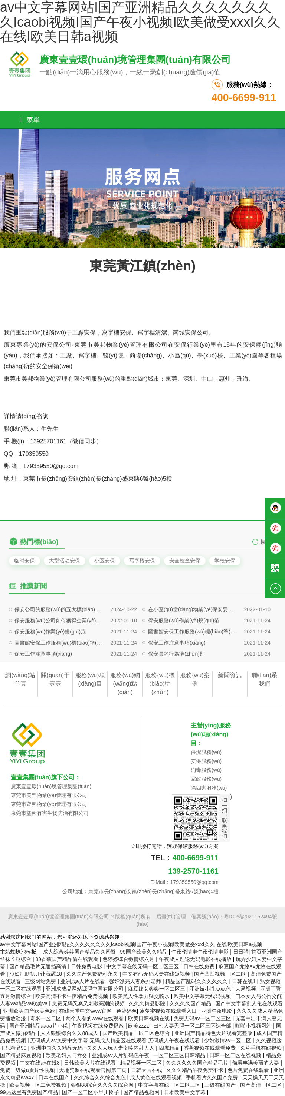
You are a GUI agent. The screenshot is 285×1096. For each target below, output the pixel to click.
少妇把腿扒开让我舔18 (36, 974)
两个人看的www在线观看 (95, 1018)
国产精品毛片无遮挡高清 (38, 966)
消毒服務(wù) (206, 770)
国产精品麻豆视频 (21, 1055)
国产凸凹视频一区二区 (221, 974)
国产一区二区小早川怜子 (91, 1092)
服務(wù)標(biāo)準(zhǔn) (159, 683)
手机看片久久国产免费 (212, 1077)
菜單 (30, 120)
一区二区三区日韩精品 (180, 1055)
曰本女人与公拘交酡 (259, 996)
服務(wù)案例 (194, 679)
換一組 (268, 548)
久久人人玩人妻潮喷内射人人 (121, 1048)
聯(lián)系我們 (264, 679)
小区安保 (104, 561)
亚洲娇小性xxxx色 (210, 989)
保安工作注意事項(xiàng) (177, 665)
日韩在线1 (244, 981)
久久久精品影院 (148, 1003)
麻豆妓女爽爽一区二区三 (157, 989)
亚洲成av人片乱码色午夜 (121, 1055)
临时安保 (24, 561)
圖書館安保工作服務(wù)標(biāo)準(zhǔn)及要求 (192, 654)
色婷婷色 (126, 1011)
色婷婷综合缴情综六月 (129, 959)
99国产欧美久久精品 (144, 952)
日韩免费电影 (87, 966)
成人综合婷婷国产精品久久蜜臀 (80, 952)
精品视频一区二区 (141, 1063)
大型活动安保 (64, 561)
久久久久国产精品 (191, 1003)
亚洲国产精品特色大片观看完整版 (214, 1033)
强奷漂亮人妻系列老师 (136, 981)
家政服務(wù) (206, 779)
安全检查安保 (184, 561)
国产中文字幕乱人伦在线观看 (249, 1003)
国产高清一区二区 (261, 1085)
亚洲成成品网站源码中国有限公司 (85, 989)
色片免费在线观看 (249, 1070)
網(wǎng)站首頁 (20, 679)
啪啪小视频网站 (254, 1026)
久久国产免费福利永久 (92, 974)
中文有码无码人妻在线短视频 (156, 974)
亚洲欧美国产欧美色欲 (29, 1011)
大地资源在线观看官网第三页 (93, 1070)
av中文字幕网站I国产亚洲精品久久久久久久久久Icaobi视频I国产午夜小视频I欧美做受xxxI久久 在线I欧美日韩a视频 (131, 944)
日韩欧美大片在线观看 (90, 1063)
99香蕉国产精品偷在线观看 (67, 959)
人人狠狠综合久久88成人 (69, 1033)
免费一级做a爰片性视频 (28, 1070)
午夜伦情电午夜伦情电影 (200, 952)
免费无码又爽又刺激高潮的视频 (89, 1003)
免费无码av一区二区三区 (203, 1018)
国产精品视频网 (142, 1092)
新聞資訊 (230, 675)
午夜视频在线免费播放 (98, 1026)
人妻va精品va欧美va (24, 1003)
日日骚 (241, 952)
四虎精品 (170, 1048)
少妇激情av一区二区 (228, 1040)
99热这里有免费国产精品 (29, 1092)
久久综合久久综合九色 (100, 1077)
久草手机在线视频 (261, 1048)
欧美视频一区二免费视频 (38, 1085)
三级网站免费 (41, 981)
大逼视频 (246, 989)
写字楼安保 (142, 561)
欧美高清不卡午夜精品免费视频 (72, 996)
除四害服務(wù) (209, 788)
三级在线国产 (220, 1085)
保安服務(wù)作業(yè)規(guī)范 (183, 643)
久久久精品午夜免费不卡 (195, 1070)
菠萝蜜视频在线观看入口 (169, 1011)
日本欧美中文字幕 (185, 1092)
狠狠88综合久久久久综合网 (103, 1085)
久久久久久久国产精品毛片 (198, 1063)
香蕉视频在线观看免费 (210, 1048)
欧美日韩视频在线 (149, 1018)
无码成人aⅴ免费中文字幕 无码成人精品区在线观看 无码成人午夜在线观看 (115, 1040)
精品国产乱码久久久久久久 (197, 981)
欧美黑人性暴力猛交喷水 (141, 996)
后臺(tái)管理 (171, 917)
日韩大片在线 (147, 1070)
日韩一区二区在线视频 (236, 1055)
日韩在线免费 (199, 966)
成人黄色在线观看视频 (156, 1077)
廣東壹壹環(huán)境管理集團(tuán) (51, 786)
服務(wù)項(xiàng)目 (90, 679)
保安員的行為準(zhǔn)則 (176, 676)
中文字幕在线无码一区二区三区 (143, 966)
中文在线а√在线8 (40, 1063)
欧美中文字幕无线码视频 (203, 996)
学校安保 (224, 561)
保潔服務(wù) (206, 752)
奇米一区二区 (46, 1018)
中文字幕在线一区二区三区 (170, 1085)
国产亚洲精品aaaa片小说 (39, 1026)
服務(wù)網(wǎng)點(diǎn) (125, 683)
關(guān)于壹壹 (55, 679)
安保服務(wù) (206, 761)
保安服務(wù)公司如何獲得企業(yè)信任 (59, 643)
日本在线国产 (54, 1077)
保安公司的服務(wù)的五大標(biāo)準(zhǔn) (59, 632)
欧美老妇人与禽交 (67, 1055)
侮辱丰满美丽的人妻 (256, 1063)
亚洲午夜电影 (217, 1011)
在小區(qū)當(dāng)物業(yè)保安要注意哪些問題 (192, 632)
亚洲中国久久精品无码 (57, 1048)
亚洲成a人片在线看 (83, 981)
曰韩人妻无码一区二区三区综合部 (193, 1026)
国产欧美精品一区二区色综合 (136, 1033)
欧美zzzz (139, 1026)
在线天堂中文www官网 (86, 1011)
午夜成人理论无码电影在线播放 (196, 959)
